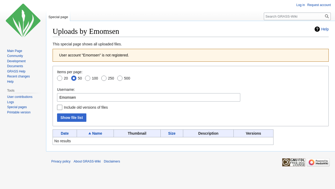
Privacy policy (60, 161)
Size (171, 133)
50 (80, 78)
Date (65, 133)
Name (97, 133)
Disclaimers (112, 161)
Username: (66, 89)
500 (127, 78)
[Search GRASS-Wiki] (297, 16)
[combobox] (148, 97)
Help (325, 29)
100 (95, 78)
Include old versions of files (86, 107)
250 (111, 78)
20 (66, 78)
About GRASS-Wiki (87, 161)
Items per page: (69, 72)
